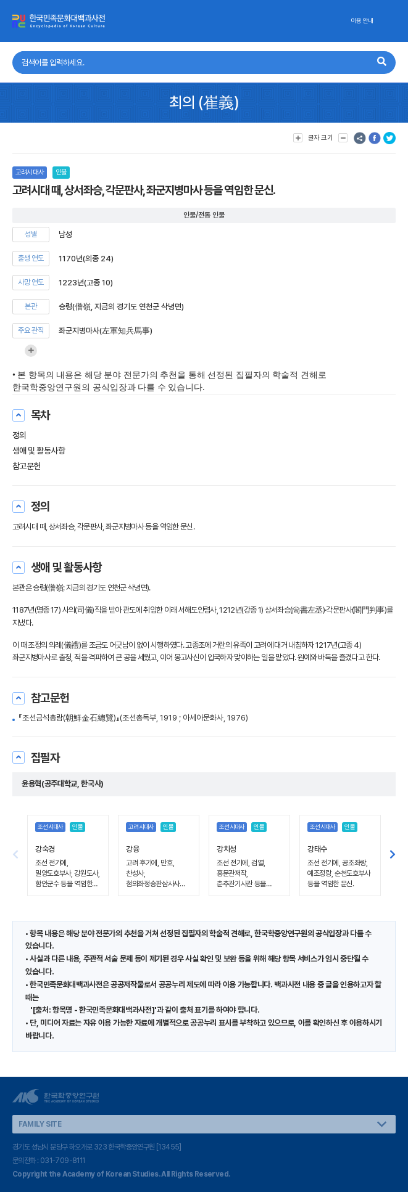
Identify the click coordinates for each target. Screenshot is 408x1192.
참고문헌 (26, 466)
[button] (392, 855)
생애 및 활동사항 (38, 450)
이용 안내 (362, 20)
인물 (61, 172)
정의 (19, 435)
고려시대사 (29, 172)
